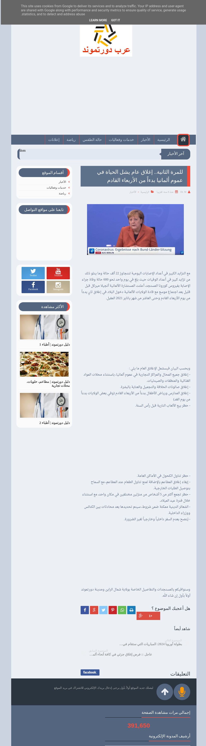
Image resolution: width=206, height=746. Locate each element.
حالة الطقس (92, 141)
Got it (114, 20)
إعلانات (53, 141)
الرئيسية (163, 141)
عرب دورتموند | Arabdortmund (104, 740)
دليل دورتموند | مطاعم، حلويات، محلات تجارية (47, 384)
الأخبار (145, 141)
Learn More (97, 20)
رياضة (70, 141)
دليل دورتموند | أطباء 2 (54, 423)
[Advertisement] (102, 99)
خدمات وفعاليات (121, 141)
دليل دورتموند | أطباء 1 (54, 345)
